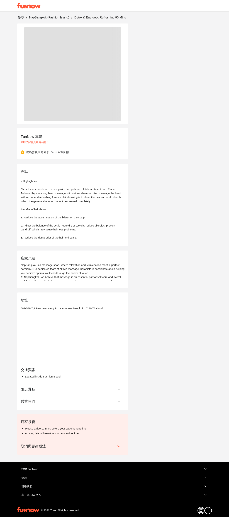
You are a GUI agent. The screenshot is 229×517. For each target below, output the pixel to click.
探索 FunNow (114, 469)
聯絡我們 (114, 486)
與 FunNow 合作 (114, 494)
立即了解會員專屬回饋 (35, 142)
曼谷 (21, 17)
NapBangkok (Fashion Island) (49, 17)
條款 (114, 477)
